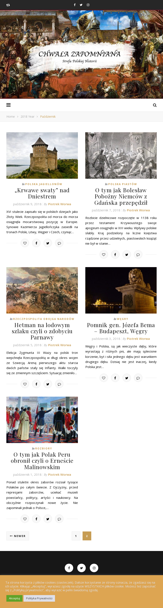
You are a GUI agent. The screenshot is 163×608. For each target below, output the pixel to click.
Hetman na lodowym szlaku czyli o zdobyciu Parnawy (42, 331)
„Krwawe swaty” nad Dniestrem (42, 193)
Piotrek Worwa (59, 204)
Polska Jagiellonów (43, 184)
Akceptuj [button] (14, 598)
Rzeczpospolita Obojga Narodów (43, 319)
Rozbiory (43, 448)
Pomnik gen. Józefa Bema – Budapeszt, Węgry (121, 328)
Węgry (122, 319)
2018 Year (27, 116)
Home (10, 116)
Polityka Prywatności (39, 598)
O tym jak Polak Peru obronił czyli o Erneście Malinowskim (42, 460)
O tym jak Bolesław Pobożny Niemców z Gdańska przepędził (121, 196)
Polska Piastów (122, 184)
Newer (18, 535)
